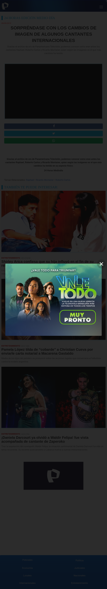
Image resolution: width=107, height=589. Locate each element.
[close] (101, 263)
